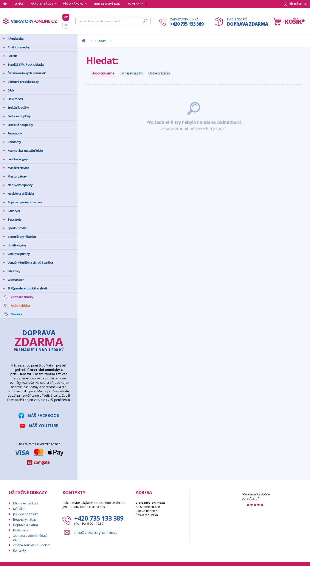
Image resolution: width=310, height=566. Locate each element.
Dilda (11, 90)
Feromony (15, 133)
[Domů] (7, 4)
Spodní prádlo (17, 228)
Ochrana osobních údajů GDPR (30, 538)
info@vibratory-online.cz (96, 532)
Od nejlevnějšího (131, 73)
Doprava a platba (25, 525)
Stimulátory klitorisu (22, 237)
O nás (19, 4)
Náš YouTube (43, 425)
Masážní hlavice (18, 168)
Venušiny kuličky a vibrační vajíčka (30, 262)
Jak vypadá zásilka (25, 514)
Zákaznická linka (186, 22)
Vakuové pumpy (19, 254)
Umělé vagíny (17, 245)
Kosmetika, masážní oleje (25, 150)
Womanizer (15, 280)
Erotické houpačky (20, 125)
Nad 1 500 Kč (247, 22)
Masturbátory (17, 176)
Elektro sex (15, 99)
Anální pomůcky (18, 47)
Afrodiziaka (15, 39)
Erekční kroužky (18, 107)
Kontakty (135, 4)
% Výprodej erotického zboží (27, 288)
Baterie (12, 56)
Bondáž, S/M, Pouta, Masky (26, 64)
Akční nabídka (20, 305)
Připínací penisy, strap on (25, 202)
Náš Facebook (43, 415)
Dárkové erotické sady (23, 82)
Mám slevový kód (106, 4)
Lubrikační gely (18, 159)
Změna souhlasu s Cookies (32, 545)
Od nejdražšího (159, 73)
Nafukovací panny (20, 185)
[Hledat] (113, 21)
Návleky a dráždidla (21, 194)
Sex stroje (14, 219)
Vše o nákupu (73, 4)
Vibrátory (14, 271)
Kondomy (14, 142)
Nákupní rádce (42, 4)
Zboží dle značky (22, 297)
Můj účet (19, 509)
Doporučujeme (102, 73)
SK (66, 25)
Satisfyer (14, 211)
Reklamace (20, 530)
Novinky (16, 314)
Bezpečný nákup (24, 519)
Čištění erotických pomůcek (27, 73)
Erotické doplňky (19, 116)
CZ (66, 17)
